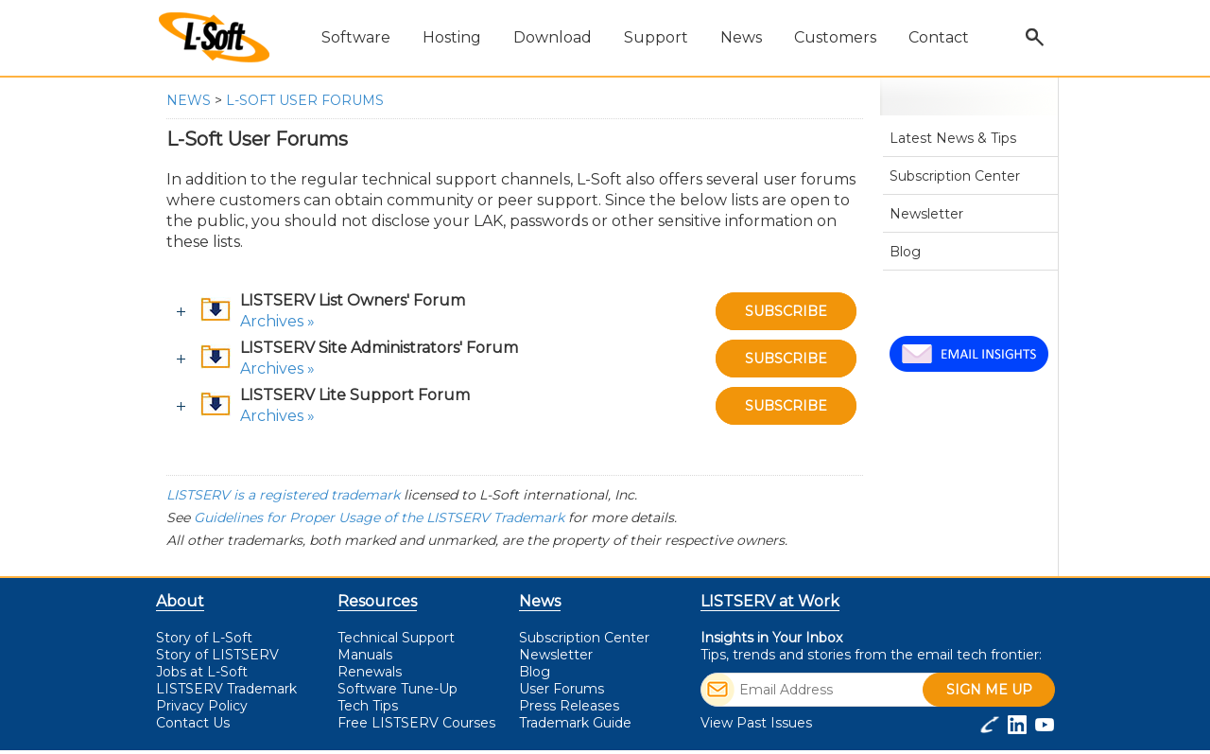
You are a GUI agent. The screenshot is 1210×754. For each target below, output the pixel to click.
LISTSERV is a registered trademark (283, 494)
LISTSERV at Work (769, 601)
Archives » (277, 321)
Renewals (369, 671)
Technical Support (396, 637)
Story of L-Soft (204, 637)
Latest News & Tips (953, 138)
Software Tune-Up (397, 688)
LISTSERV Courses (416, 722)
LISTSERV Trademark (226, 688)
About (180, 601)
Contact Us (193, 722)
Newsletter (926, 213)
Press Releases (569, 705)
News (188, 100)
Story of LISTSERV (217, 654)
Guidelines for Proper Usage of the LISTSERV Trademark (379, 517)
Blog (905, 251)
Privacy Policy (202, 705)
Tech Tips (367, 705)
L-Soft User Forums (305, 100)
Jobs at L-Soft (202, 671)
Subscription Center (955, 175)
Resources (377, 601)
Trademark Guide (575, 722)
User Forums (932, 288)
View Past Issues (756, 722)
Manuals (364, 654)
